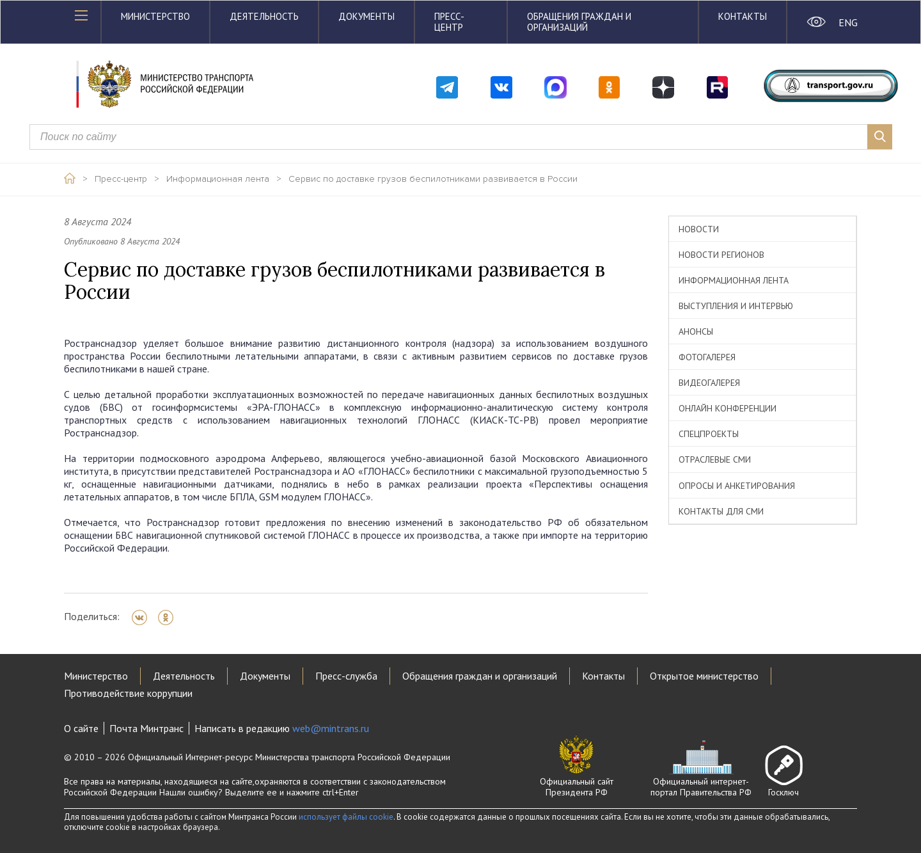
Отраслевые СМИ (715, 459)
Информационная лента (217, 179)
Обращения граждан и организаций (579, 21)
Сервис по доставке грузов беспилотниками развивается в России (433, 179)
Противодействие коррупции (128, 693)
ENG (847, 22)
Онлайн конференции (727, 408)
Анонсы (696, 331)
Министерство (155, 16)
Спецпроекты (709, 434)
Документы (366, 16)
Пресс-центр (449, 21)
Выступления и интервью (736, 306)
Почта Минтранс (146, 728)
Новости (699, 229)
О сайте (81, 728)
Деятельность (264, 16)
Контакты (742, 16)
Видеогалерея (709, 382)
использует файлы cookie (346, 816)
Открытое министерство (704, 675)
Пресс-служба (346, 675)
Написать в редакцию (281, 728)
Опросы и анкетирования (737, 485)
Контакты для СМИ (721, 511)
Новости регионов (721, 254)
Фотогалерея (707, 357)
